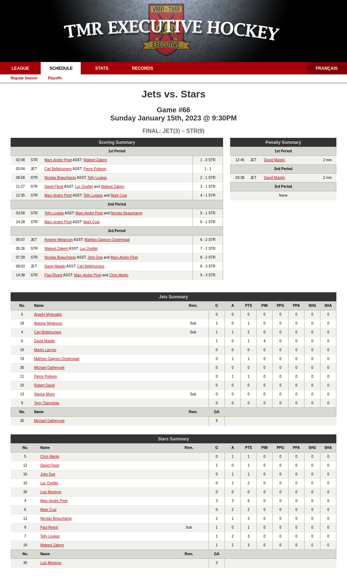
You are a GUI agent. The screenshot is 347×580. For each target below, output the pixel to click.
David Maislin (55, 266)
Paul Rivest (54, 275)
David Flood (54, 186)
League (20, 68)
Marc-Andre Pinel (58, 160)
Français (327, 68)
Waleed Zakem (95, 160)
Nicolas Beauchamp (60, 178)
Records (142, 68)
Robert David (44, 385)
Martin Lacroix (45, 350)
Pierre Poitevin (95, 169)
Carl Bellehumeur (58, 169)
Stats (102, 68)
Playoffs (55, 78)
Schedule (61, 68)
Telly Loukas (97, 178)
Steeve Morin (44, 394)
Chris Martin (118, 275)
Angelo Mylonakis (48, 314)
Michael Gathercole (49, 368)
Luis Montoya (50, 492)
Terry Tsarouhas (46, 403)
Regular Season (24, 78)
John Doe (95, 257)
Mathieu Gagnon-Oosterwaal (107, 240)
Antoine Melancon (59, 240)
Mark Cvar (119, 195)
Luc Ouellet (84, 186)
